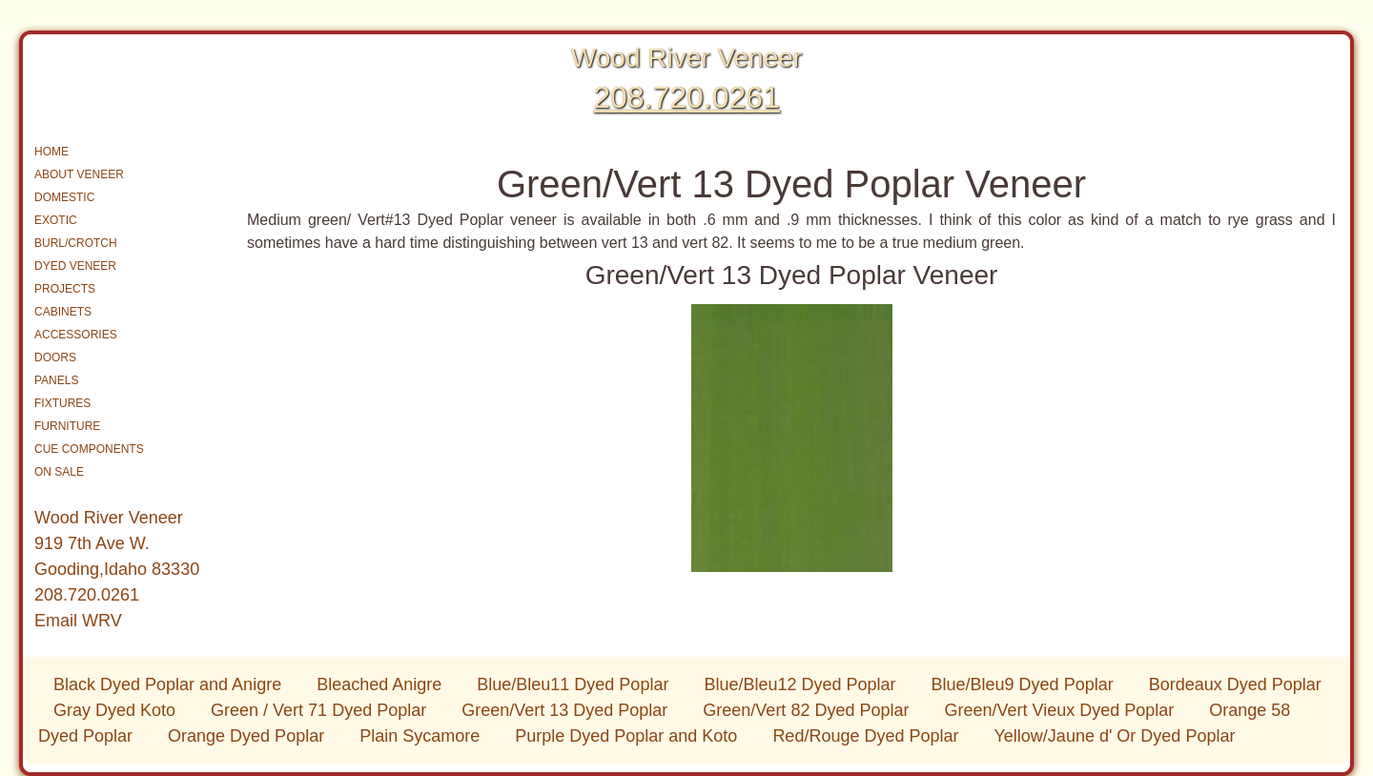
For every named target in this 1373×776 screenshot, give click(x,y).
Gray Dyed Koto (116, 710)
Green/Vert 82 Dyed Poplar (808, 710)
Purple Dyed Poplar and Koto (628, 735)
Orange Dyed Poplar (248, 735)
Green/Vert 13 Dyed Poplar (566, 710)
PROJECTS (64, 289)
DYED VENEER (75, 266)
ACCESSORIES (75, 334)
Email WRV (78, 620)
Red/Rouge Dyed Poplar (867, 735)
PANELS (56, 380)
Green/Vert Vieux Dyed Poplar (1061, 710)
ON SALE (59, 472)
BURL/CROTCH (75, 243)
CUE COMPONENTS (89, 449)
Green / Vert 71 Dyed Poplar (321, 710)
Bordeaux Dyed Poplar (1235, 684)
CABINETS (63, 311)
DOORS (55, 357)
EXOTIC (55, 220)
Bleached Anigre (381, 684)
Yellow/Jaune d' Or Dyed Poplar (1115, 735)
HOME (51, 151)
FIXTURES (62, 403)
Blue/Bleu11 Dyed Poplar (575, 684)
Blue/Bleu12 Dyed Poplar (802, 684)
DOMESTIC (64, 197)
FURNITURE (67, 426)
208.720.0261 (686, 97)
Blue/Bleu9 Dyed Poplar (1025, 684)
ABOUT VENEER (79, 174)
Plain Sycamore (421, 735)
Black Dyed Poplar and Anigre (169, 684)
